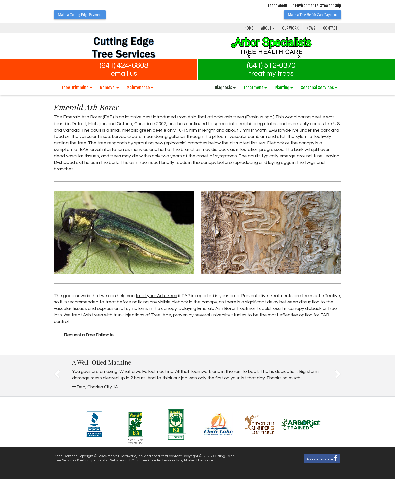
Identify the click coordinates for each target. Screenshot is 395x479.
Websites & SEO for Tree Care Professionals (144, 460)
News (310, 28)
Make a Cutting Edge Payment (80, 15)
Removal (109, 87)
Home (249, 28)
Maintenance (140, 87)
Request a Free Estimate (89, 335)
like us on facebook (321, 458)
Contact (330, 28)
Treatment (255, 87)
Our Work (290, 28)
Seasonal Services (319, 87)
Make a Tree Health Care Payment (312, 15)
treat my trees (271, 73)
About (267, 28)
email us (124, 73)
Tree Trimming (76, 87)
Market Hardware (198, 460)
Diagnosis (225, 87)
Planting (284, 87)
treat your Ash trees (156, 295)
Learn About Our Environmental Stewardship (304, 5)
